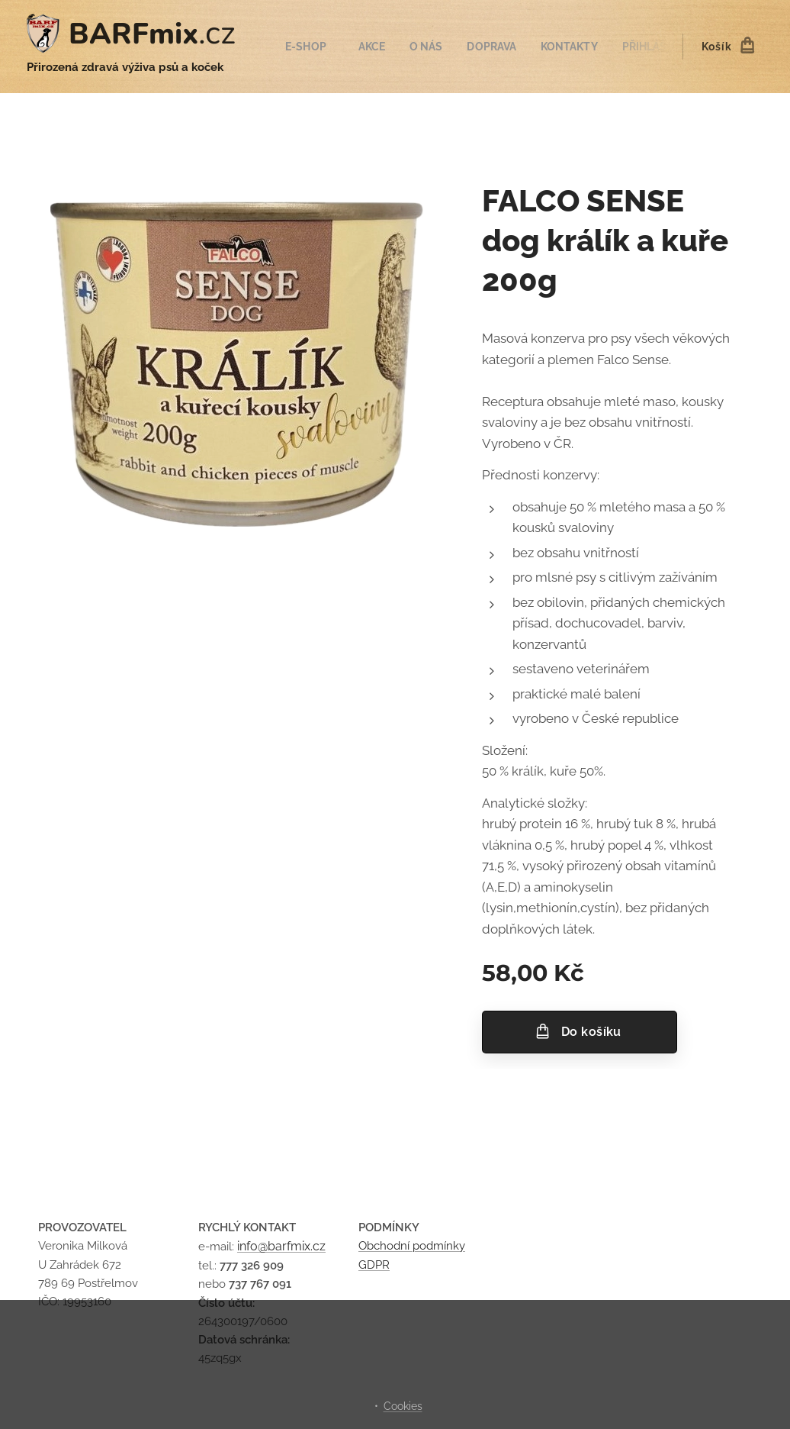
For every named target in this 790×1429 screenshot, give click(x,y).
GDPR (374, 1265)
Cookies (403, 1406)
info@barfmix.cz (281, 1247)
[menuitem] (314, 46)
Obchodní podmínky (411, 1246)
